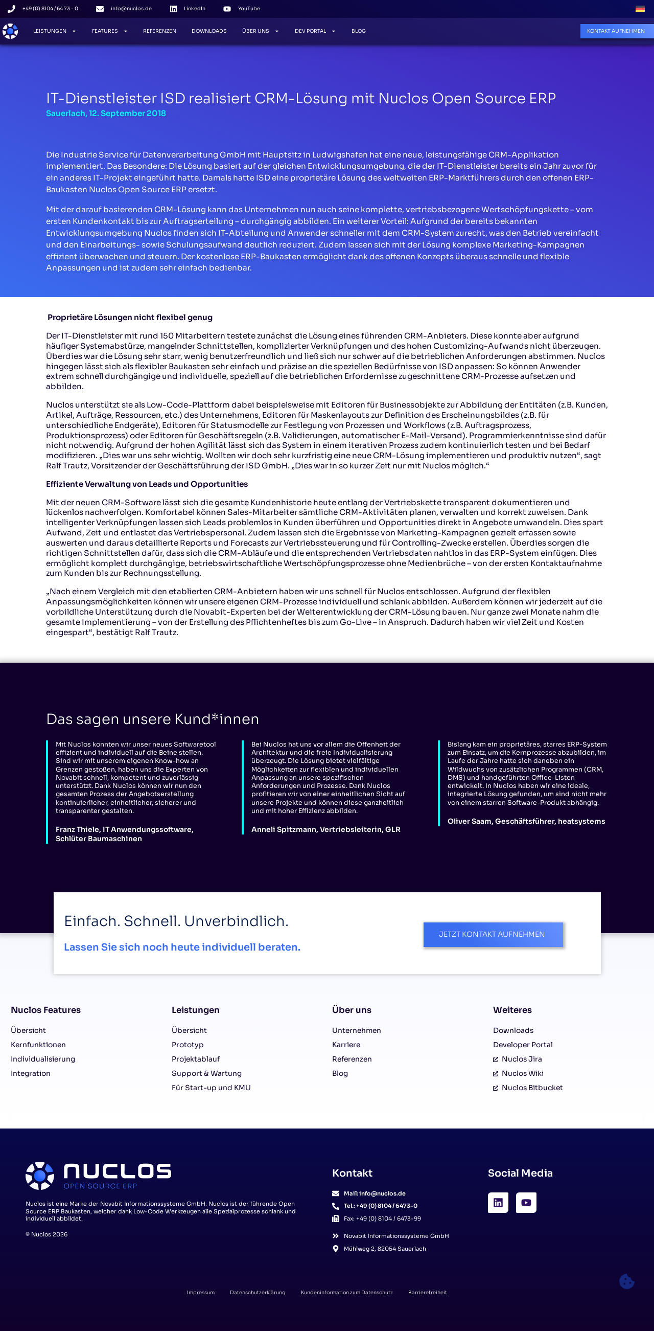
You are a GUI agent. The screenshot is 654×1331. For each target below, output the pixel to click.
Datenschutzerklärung (258, 1293)
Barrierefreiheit (427, 1293)
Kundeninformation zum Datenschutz (347, 1293)
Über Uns (260, 31)
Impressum (201, 1293)
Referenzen (159, 31)
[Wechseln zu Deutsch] (640, 9)
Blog (359, 31)
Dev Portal (315, 31)
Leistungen (55, 31)
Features (110, 31)
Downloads (209, 31)
